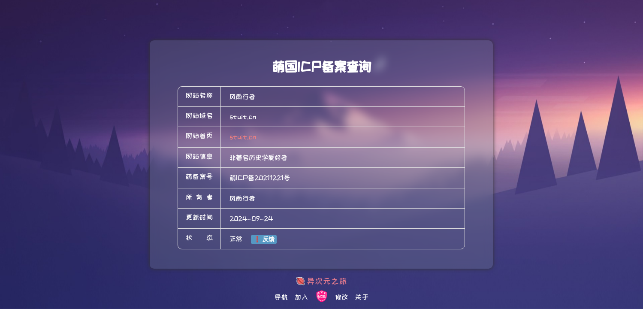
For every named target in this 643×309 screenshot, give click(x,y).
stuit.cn (242, 136)
